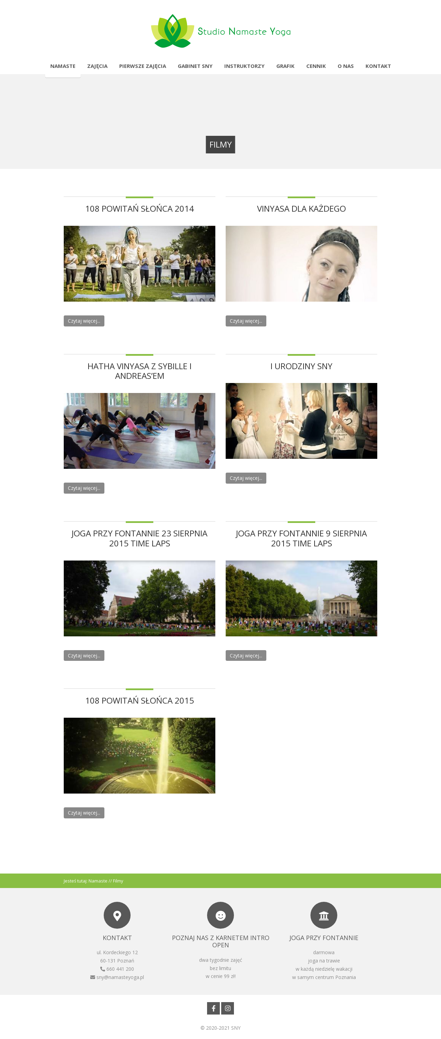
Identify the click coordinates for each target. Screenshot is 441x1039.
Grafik (285, 65)
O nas (346, 65)
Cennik (316, 65)
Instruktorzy (244, 65)
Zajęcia (97, 65)
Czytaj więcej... (84, 320)
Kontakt (378, 65)
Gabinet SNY (195, 65)
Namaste (62, 65)
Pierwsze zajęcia (142, 65)
